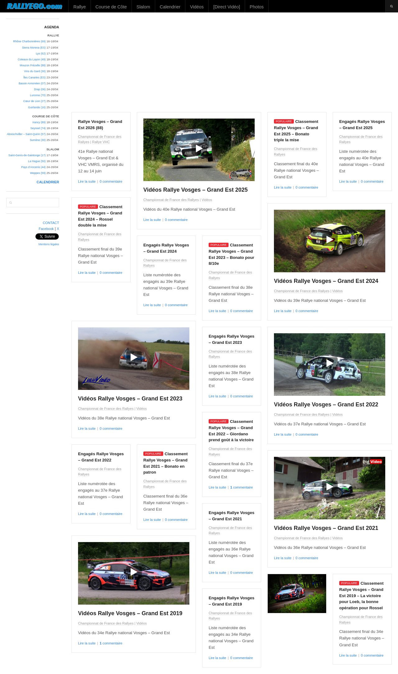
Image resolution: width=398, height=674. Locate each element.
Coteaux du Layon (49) (32, 59)
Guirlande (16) (36, 107)
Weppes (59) (37, 173)
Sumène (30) (38, 140)
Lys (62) (41, 53)
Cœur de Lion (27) (34, 101)
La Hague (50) (36, 161)
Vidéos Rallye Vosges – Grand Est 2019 (130, 613)
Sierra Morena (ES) (34, 47)
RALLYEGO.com (34, 6)
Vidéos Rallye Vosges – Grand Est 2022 (326, 404)
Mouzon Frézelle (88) (32, 65)
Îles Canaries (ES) (34, 77)
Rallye (79, 6)
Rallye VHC (101, 142)
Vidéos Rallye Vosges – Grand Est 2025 (195, 190)
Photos (257, 6)
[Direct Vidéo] (226, 6)
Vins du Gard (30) (35, 71)
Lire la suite (86, 181)
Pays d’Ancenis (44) (33, 167)
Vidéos (197, 6)
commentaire (241, 487)
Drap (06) (39, 89)
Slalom (143, 6)
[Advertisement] (232, 62)
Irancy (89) (39, 122)
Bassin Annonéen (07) (32, 83)
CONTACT (51, 223)
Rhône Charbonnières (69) (29, 41)
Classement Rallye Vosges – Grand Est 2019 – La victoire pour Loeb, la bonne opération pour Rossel (361, 595)
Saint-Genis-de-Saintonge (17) (27, 155)
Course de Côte (111, 6)
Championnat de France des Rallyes (171, 200)
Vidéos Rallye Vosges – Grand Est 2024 (326, 281)
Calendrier (170, 6)
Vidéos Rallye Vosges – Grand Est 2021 (326, 528)
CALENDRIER (48, 182)
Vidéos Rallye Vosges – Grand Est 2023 (130, 399)
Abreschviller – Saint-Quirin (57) (26, 134)
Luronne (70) (38, 95)
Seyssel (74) (38, 128)
